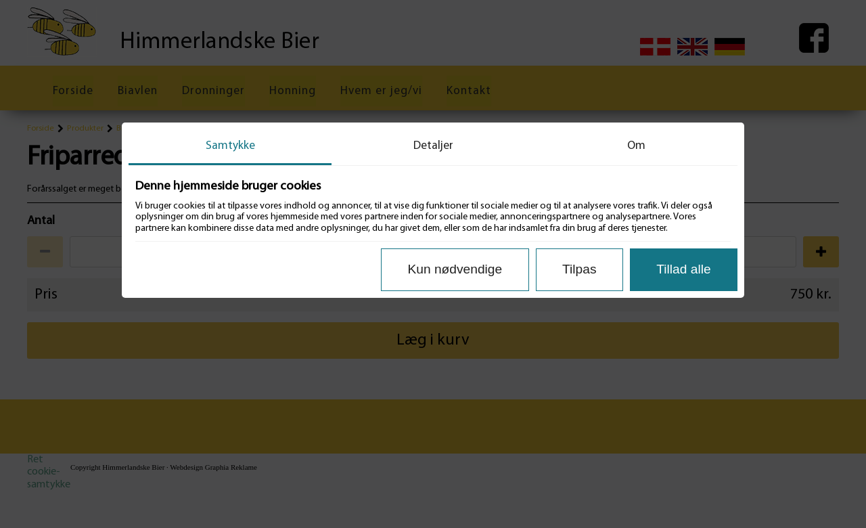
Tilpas (579, 269)
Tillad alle (683, 269)
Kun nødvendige (454, 269)
